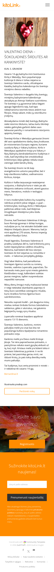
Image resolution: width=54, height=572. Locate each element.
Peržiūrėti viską (27, 391)
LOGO (11, 5)
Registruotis (27, 444)
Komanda (41, 561)
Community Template (35, 542)
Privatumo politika (27, 566)
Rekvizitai (29, 561)
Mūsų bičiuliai (13, 556)
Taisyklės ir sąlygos (13, 561)
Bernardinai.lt (11, 373)
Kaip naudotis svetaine (33, 556)
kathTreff (21, 545)
